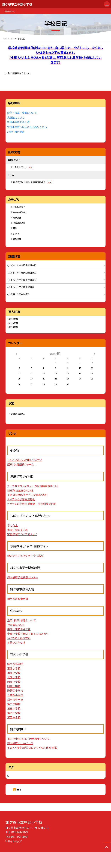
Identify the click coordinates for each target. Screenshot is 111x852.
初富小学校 (13, 686)
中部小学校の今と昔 (18, 122)
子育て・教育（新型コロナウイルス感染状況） (32, 747)
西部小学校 (13, 681)
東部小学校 (13, 668)
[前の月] (16, 353)
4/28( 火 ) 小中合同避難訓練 (20, 287)
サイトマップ (15, 841)
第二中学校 (13, 704)
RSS (18, 789)
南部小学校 (13, 673)
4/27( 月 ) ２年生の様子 (18, 294)
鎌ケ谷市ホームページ (20, 743)
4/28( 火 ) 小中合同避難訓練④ (21, 265)
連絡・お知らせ (19, 212)
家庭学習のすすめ (17, 530)
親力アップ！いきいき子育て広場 (25, 555)
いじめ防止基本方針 (19, 638)
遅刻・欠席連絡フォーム (22, 464)
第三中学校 (13, 708)
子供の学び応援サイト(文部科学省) (27, 495)
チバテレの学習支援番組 (21, 499)
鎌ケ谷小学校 (15, 664)
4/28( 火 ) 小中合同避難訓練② (21, 279)
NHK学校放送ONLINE (20, 490)
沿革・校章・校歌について (22, 112)
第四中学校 (13, 713)
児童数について (16, 117)
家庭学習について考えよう (22, 534)
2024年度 (13, 327)
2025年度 (13, 323)
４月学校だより (23, 167)
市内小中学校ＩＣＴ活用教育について (28, 739)
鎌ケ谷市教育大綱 (17, 598)
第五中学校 (13, 717)
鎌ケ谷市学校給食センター (22, 577)
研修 (15, 228)
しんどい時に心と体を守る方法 (24, 460)
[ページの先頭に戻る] (106, 847)
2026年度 (13, 319)
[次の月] (94, 353)
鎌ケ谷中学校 (15, 699)
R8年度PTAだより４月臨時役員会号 (32, 182)
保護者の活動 (19, 223)
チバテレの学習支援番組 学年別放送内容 (31, 503)
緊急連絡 (17, 217)
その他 (16, 233)
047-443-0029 (19, 832)
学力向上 (12, 525)
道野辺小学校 (15, 690)
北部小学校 (13, 677)
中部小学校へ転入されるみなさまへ (27, 127)
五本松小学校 (15, 695)
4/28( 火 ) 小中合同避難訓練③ (21, 272)
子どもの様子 (19, 206)
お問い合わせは (16, 131)
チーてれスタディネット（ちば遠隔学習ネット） (32, 486)
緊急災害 (17, 239)
